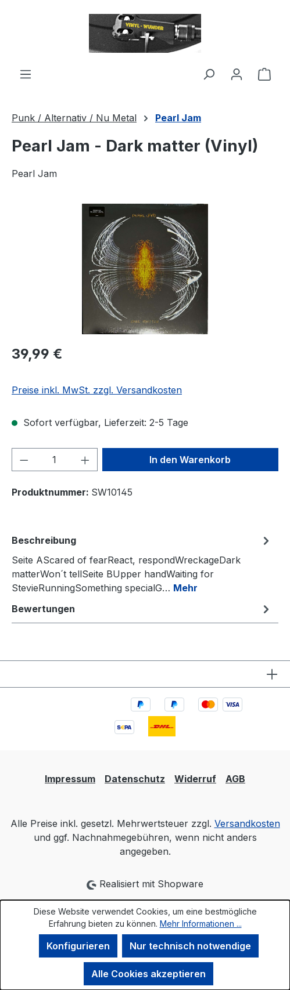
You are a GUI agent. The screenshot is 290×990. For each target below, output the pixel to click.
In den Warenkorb (190, 459)
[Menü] (26, 73)
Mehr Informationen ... (201, 923)
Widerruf (195, 779)
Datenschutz (135, 779)
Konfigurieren (78, 946)
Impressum (70, 779)
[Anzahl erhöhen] (85, 459)
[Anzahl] (54, 459)
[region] (145, 269)
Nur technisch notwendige (190, 946)
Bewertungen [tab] (142, 609)
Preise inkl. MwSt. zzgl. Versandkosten (97, 390)
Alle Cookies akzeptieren (148, 974)
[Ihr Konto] (236, 73)
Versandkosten (247, 823)
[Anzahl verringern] (24, 459)
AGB (235, 779)
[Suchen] (209, 73)
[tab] (142, 563)
